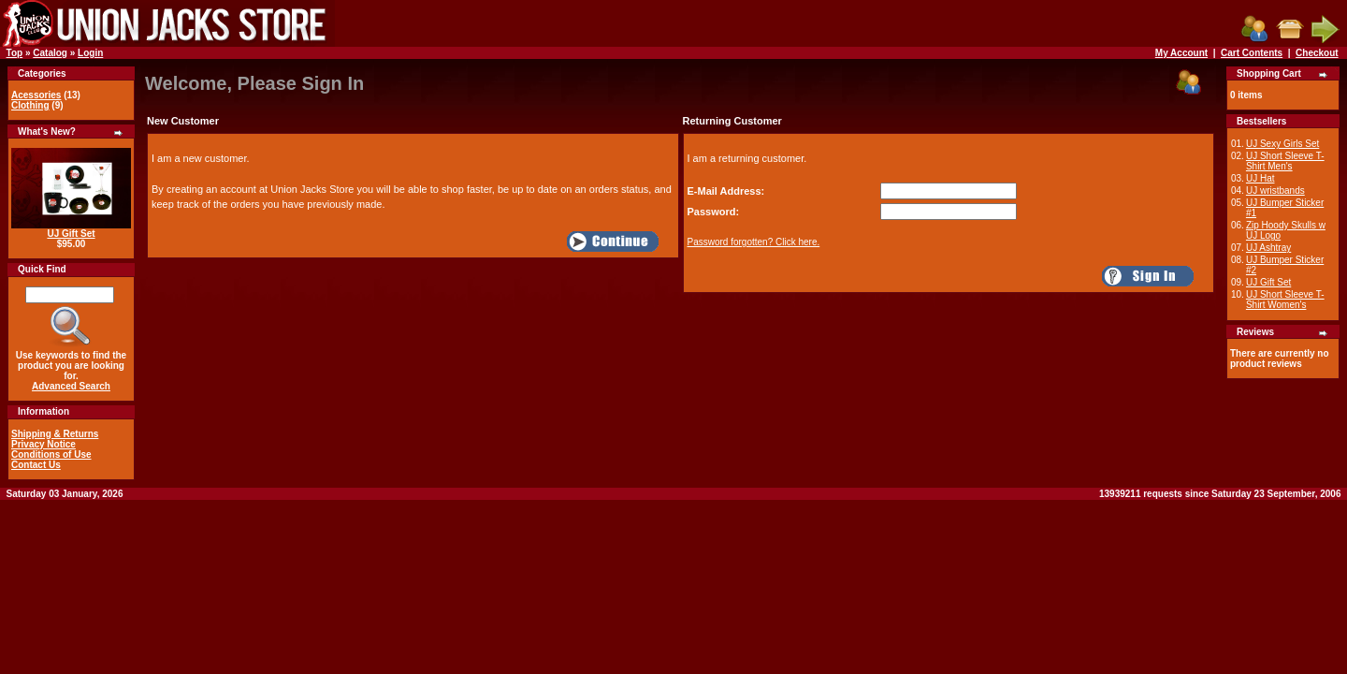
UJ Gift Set (70, 233)
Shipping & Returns (54, 434)
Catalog (50, 53)
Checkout (1317, 53)
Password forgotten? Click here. (754, 242)
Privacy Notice (43, 444)
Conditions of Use (51, 454)
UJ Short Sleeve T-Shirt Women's (1285, 299)
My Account (1181, 53)
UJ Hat (1260, 178)
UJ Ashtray (1268, 247)
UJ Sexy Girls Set (1282, 144)
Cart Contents (1251, 53)
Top (15, 53)
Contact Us (36, 465)
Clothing (30, 105)
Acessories (36, 95)
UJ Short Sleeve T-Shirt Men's (1285, 161)
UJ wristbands (1275, 190)
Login (90, 53)
